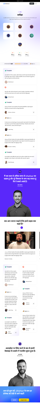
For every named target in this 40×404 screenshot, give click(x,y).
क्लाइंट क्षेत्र (31, 3)
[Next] (21, 227)
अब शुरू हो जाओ (24, 400)
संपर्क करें (14, 400)
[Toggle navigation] (36, 4)
